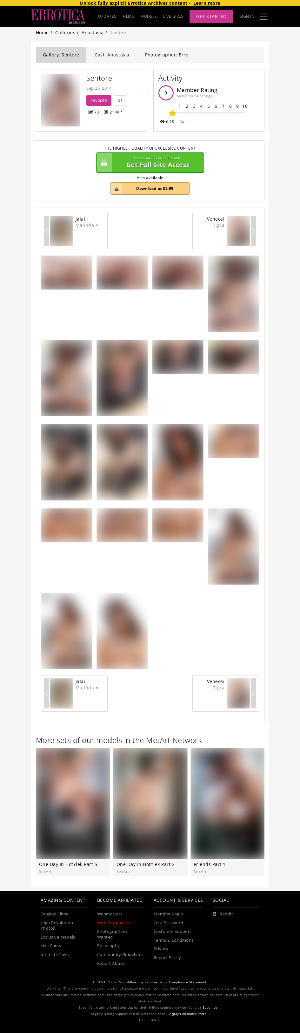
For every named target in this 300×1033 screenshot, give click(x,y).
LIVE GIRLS (173, 16)
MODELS (148, 16)
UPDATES (107, 16)
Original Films (54, 914)
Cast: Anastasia (112, 55)
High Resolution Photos (57, 925)
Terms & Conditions (174, 940)
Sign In (247, 16)
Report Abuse (111, 963)
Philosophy (108, 945)
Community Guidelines (120, 954)
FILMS (128, 16)
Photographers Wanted (112, 934)
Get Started (211, 16)
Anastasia (93, 32)
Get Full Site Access (149, 162)
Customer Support (172, 931)
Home (42, 32)
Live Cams (51, 945)
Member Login (168, 914)
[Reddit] (223, 914)
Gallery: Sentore (61, 55)
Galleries (65, 32)
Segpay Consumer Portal (188, 1014)
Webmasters (110, 914)
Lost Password (168, 923)
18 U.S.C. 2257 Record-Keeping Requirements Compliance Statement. (150, 982)
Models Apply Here (116, 923)
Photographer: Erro (166, 55)
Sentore (99, 78)
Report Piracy (167, 957)
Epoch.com (212, 1007)
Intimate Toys (55, 954)
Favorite (98, 100)
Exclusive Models (58, 937)
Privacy (161, 949)
